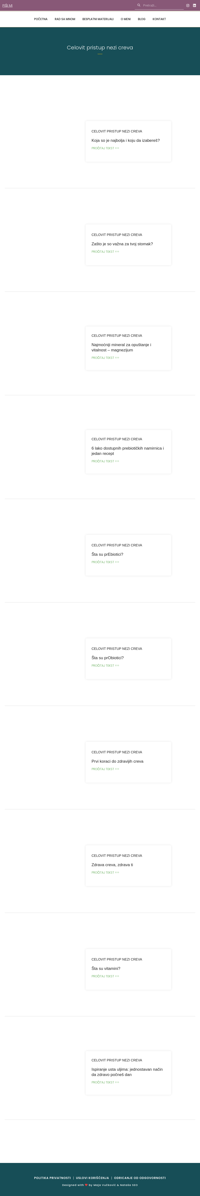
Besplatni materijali (98, 19)
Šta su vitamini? (106, 968)
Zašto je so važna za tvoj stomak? (122, 244)
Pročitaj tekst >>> (105, 148)
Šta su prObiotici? (108, 658)
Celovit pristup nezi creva (117, 131)
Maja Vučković (105, 1185)
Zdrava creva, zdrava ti (112, 865)
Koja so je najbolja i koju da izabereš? (126, 140)
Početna (40, 19)
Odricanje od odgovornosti (140, 1178)
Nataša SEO (129, 1185)
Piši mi (7, 5)
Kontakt (159, 19)
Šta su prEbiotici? (107, 554)
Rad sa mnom (65, 19)
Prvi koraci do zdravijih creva (117, 761)
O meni (126, 19)
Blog (142, 19)
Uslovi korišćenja (92, 1178)
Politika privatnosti (52, 1178)
